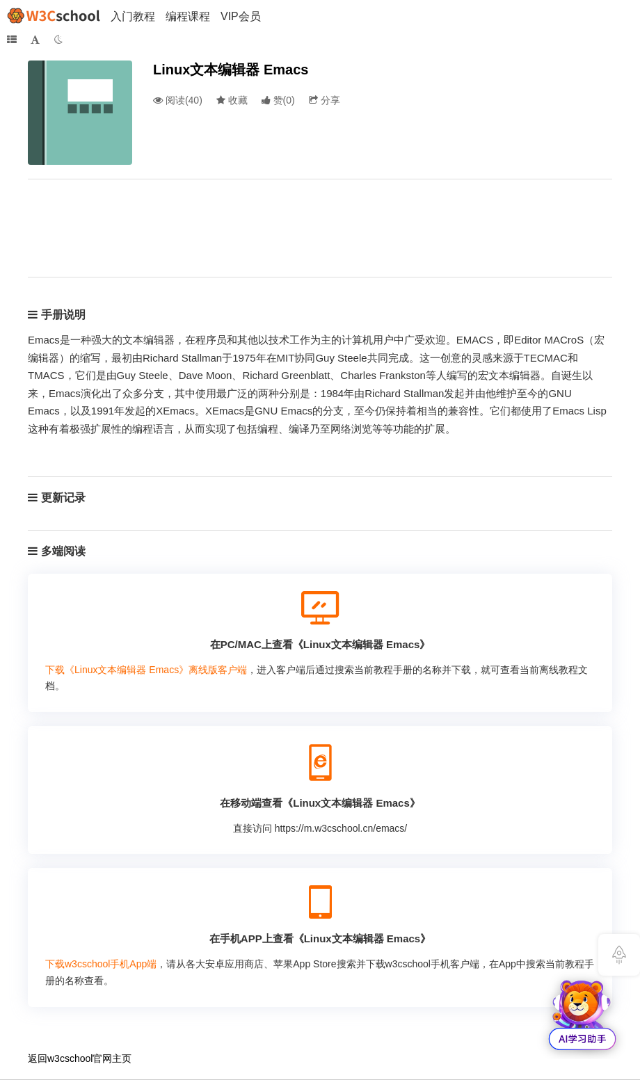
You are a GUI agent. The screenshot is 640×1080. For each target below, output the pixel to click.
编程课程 (188, 16)
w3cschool (70, 1058)
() (278, 100)
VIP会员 (241, 16)
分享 (324, 100)
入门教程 (133, 16)
